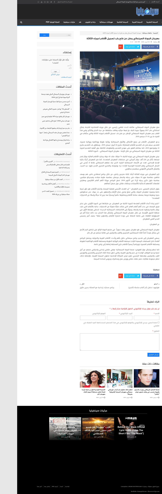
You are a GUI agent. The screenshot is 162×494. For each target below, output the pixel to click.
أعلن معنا (22, 486)
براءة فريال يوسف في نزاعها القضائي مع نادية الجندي (39, 141)
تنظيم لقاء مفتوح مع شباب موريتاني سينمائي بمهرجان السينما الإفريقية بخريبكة (103, 392)
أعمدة (44, 486)
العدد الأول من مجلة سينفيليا (37, 179)
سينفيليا (138, 42)
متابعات (147, 22)
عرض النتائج (38, 74)
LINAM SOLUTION (116, 486)
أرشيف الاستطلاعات (49, 77)
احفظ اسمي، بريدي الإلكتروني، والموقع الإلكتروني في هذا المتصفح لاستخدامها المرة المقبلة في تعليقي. (104, 324)
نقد (63, 22)
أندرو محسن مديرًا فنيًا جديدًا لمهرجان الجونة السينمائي (113, 2)
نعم (51, 66)
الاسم (139, 313)
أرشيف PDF (38, 486)
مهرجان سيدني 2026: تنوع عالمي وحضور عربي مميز (39, 122)
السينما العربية (120, 22)
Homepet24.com (124, 491)
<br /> (105, 462)
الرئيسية (157, 22)
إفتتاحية (50, 486)
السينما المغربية (135, 22)
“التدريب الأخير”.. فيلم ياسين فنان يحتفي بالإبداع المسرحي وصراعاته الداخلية (39, 165)
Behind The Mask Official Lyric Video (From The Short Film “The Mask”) (114, 434)
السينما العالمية (105, 22)
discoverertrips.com (136, 491)
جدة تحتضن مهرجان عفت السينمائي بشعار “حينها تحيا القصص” (37, 134)
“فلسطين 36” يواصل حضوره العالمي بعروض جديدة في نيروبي (39, 110)
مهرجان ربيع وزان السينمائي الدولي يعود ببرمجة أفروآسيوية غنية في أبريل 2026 (38, 95)
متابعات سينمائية (130, 33)
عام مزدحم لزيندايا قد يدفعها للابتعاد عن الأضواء (38, 128)
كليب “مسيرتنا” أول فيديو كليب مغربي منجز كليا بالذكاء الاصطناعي (81, 434)
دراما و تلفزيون (73, 22)
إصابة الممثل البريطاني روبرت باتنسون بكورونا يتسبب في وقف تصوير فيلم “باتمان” (129, 392)
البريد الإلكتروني (108, 313)
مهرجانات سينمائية (89, 22)
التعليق (138, 331)
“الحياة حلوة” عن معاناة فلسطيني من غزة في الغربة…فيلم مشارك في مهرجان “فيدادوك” (47, 432)
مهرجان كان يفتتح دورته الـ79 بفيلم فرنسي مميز (38, 116)
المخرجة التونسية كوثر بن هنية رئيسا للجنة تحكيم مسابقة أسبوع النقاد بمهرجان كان (76, 392)
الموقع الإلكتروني (81, 313)
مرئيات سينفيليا (52, 22)
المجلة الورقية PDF (35, 22)
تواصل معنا (30, 486)
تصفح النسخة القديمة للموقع (47, 2)
